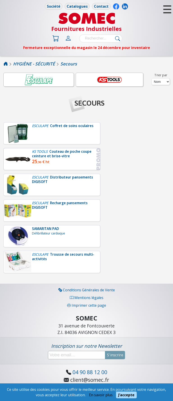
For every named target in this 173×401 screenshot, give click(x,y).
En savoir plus (101, 394)
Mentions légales (86, 297)
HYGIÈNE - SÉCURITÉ (34, 64)
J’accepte (126, 394)
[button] (167, 9)
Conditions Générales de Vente (86, 289)
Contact (101, 6)
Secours (68, 64)
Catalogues (77, 6)
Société (53, 6)
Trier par (160, 75)
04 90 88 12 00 (90, 372)
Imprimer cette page (86, 305)
